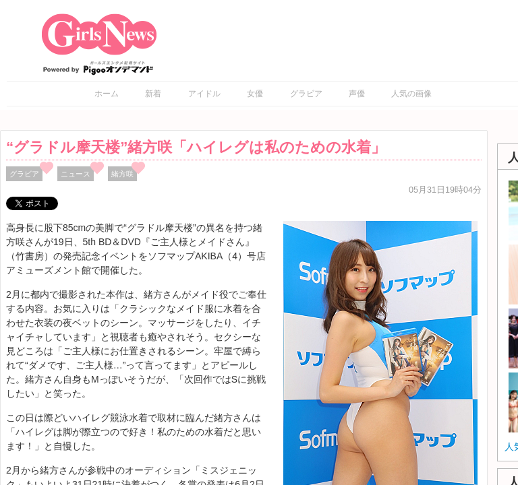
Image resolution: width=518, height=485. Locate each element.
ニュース (75, 174)
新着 (153, 93)
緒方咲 (122, 174)
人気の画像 (411, 93)
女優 (255, 93)
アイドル (204, 93)
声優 (357, 93)
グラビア (306, 93)
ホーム (106, 93)
